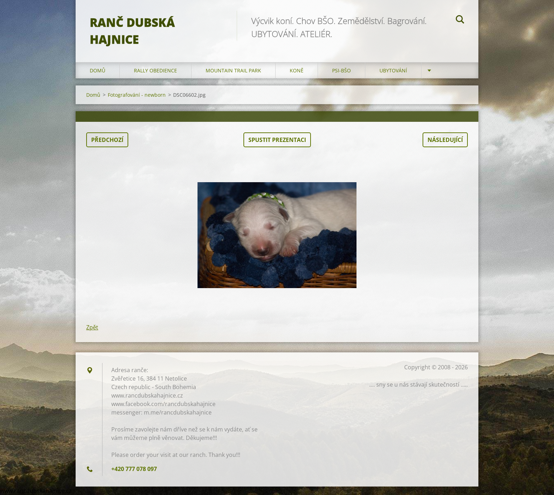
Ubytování (393, 70)
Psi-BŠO (341, 70)
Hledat (460, 20)
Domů (97, 70)
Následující (445, 140)
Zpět (92, 327)
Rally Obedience (155, 70)
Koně (296, 70)
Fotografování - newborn (137, 94)
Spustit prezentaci (277, 140)
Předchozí (107, 140)
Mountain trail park (233, 70)
